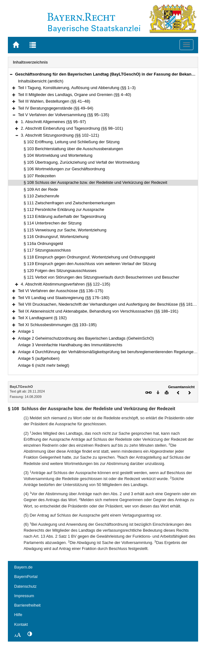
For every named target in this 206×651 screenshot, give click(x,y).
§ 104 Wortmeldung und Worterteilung (58, 155)
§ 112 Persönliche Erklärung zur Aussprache (64, 209)
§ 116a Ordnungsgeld (43, 243)
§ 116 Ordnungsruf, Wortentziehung (56, 236)
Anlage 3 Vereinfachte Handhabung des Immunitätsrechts (70, 344)
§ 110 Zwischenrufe (41, 196)
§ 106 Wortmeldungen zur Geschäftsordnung (64, 169)
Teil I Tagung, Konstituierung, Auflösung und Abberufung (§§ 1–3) (77, 87)
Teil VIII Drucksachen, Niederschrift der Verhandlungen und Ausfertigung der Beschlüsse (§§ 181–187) (110, 304)
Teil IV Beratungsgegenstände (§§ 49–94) (55, 108)
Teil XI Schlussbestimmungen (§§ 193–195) (57, 324)
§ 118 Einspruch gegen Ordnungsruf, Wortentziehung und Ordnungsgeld (89, 257)
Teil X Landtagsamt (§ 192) (42, 317)
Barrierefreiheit (27, 605)
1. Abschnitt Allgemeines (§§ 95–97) (53, 121)
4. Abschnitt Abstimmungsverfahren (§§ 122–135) (65, 284)
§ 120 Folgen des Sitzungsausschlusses (60, 270)
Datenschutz (25, 586)
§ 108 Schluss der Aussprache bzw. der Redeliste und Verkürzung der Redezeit (95, 182)
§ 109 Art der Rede (41, 189)
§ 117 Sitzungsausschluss (47, 250)
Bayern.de (23, 567)
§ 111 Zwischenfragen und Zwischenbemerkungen (69, 203)
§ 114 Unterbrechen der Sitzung (53, 223)
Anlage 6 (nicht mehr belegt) (43, 365)
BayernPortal (25, 576)
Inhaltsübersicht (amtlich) (40, 81)
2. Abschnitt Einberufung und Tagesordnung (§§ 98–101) (72, 128)
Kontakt (21, 624)
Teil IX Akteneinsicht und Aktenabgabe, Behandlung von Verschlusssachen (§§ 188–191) (98, 311)
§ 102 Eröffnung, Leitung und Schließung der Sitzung (71, 141)
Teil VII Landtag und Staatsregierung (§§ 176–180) (63, 297)
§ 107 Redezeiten (40, 175)
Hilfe (18, 614)
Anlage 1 (26, 331)
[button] (11, 74)
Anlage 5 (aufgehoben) (39, 358)
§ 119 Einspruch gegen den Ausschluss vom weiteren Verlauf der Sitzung (90, 263)
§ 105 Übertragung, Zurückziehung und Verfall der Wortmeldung (82, 162)
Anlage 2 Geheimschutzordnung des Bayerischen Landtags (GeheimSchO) (86, 338)
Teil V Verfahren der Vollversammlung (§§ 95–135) (63, 114)
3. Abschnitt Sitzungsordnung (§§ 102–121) (60, 135)
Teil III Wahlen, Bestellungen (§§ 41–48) (54, 101)
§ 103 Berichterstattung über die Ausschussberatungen (73, 148)
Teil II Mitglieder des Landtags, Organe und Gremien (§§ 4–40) (74, 94)
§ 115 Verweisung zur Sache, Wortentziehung (65, 230)
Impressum (24, 595)
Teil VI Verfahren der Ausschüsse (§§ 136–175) (60, 290)
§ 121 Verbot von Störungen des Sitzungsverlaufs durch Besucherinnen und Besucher (101, 277)
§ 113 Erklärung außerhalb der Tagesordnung (65, 216)
